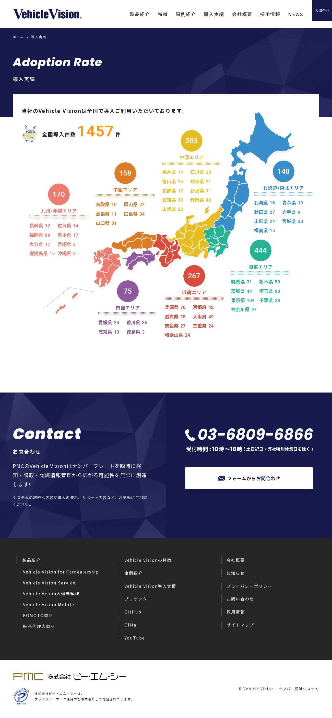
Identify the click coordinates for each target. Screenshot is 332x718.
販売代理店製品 (39, 626)
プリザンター (138, 599)
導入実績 (198, 14)
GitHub (132, 612)
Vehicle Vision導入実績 (150, 586)
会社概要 (226, 14)
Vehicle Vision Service (49, 583)
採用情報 (254, 14)
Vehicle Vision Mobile (48, 604)
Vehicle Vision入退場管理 (51, 593)
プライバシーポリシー (249, 586)
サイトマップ (240, 625)
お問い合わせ (240, 599)
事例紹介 (170, 14)
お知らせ (236, 573)
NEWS (279, 14)
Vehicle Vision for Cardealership (61, 572)
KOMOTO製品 (38, 615)
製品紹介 (124, 14)
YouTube (134, 638)
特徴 (147, 14)
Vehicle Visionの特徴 (148, 560)
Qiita (130, 625)
